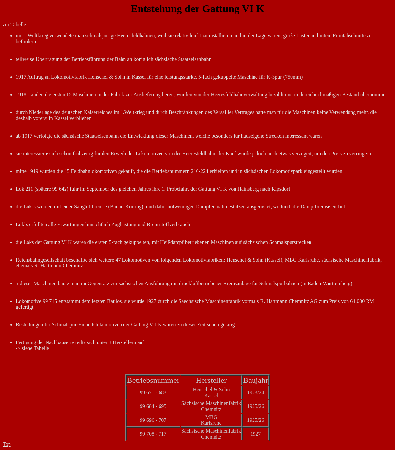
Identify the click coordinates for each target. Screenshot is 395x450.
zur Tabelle (14, 24)
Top (7, 444)
